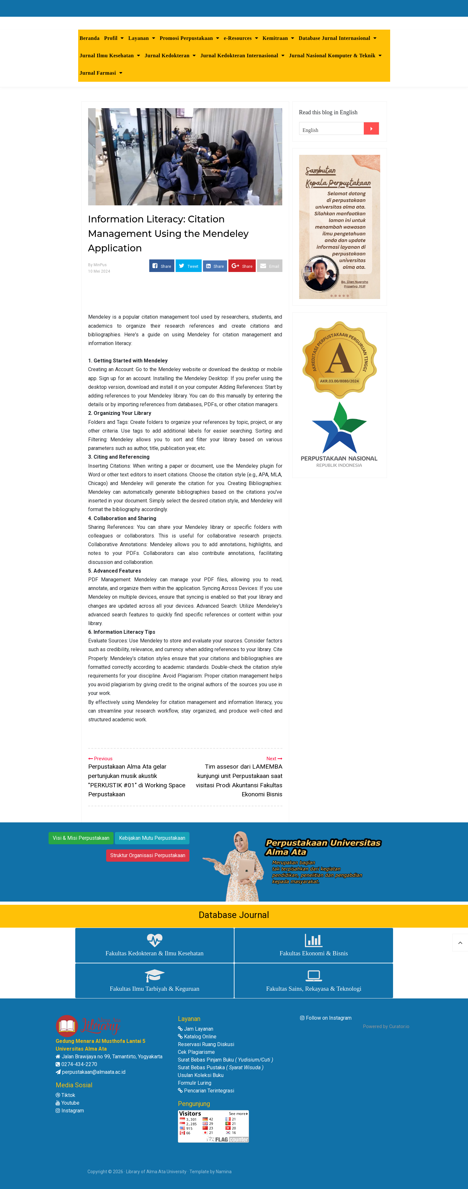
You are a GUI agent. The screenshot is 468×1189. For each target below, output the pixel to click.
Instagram (70, 1111)
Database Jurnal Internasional (338, 38)
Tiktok (65, 1095)
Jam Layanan (195, 1029)
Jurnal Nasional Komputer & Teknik (335, 55)
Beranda (90, 38)
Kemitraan (278, 38)
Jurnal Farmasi (101, 73)
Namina (224, 1171)
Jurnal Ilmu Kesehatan (110, 55)
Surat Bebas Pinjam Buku (225, 1060)
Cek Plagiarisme (196, 1052)
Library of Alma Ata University (156, 1171)
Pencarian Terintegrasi (206, 1091)
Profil (114, 38)
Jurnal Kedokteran (170, 55)
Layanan (141, 38)
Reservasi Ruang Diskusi (206, 1044)
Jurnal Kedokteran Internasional (242, 55)
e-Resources (241, 38)
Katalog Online (197, 1037)
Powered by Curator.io (386, 1026)
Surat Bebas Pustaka (220, 1067)
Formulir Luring (194, 1083)
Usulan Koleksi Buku (201, 1075)
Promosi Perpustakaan (189, 38)
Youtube (67, 1103)
